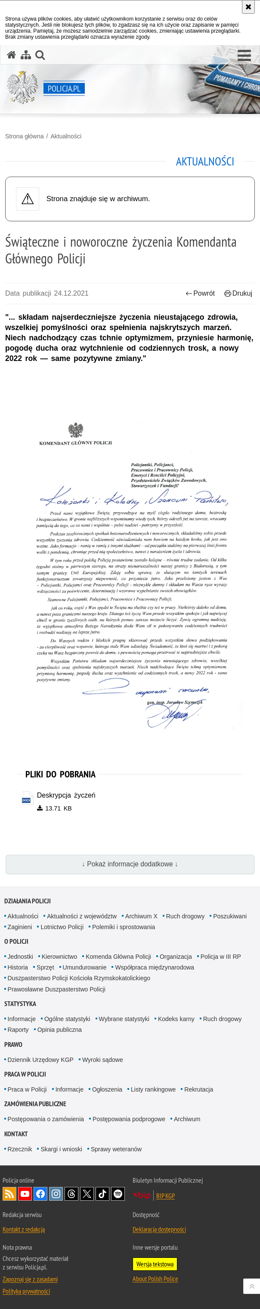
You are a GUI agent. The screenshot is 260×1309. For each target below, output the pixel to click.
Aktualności (65, 136)
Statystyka (20, 1003)
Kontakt (16, 1133)
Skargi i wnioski (61, 1149)
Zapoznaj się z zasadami (30, 1279)
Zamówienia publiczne (35, 1104)
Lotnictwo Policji (62, 927)
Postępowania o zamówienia (46, 1119)
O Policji (16, 941)
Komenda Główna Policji (118, 956)
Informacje (22, 1018)
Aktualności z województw (82, 916)
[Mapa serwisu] (26, 54)
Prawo (13, 1044)
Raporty (18, 1029)
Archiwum (187, 1119)
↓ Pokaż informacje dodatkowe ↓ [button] (130, 864)
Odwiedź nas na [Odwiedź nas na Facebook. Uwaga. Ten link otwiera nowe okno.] (40, 1194)
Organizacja (176, 956)
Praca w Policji (25, 1074)
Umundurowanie (85, 967)
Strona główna (24, 136)
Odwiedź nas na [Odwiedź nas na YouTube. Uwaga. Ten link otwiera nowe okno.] (25, 1194)
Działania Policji (27, 900)
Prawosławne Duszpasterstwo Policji (56, 989)
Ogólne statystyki (67, 1018)
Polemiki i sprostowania (123, 927)
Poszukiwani (230, 916)
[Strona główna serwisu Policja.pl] (11, 54)
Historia (18, 967)
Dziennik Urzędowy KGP (41, 1059)
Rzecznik (20, 1149)
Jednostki (20, 956)
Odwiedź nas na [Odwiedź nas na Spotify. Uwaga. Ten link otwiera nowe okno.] (118, 1194)
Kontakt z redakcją (24, 1229)
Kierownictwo (59, 956)
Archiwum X (141, 916)
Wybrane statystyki (124, 1018)
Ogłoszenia (107, 1089)
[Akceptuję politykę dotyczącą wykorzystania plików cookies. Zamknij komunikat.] (248, 7)
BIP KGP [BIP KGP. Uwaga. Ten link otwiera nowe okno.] (165, 1195)
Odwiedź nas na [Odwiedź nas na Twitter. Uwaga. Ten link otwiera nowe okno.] (87, 1194)
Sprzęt (45, 967)
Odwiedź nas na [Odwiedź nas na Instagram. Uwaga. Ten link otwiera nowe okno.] (56, 1194)
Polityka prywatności (26, 1291)
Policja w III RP (221, 956)
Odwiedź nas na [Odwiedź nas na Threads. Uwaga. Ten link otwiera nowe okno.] (71, 1194)
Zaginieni (20, 927)
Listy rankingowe (153, 1089)
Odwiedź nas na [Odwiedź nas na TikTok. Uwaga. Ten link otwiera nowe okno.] (102, 1194)
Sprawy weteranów (116, 1149)
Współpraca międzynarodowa (154, 967)
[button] (244, 56)
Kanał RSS (9, 1194)
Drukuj (238, 293)
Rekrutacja (198, 1089)
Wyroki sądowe (102, 1059)
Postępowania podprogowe (129, 1119)
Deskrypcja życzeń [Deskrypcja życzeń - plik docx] (66, 795)
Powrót (200, 293)
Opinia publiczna (59, 1029)
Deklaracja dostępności (159, 1229)
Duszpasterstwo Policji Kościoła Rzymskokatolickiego (79, 978)
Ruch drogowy (185, 916)
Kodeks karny (176, 1018)
